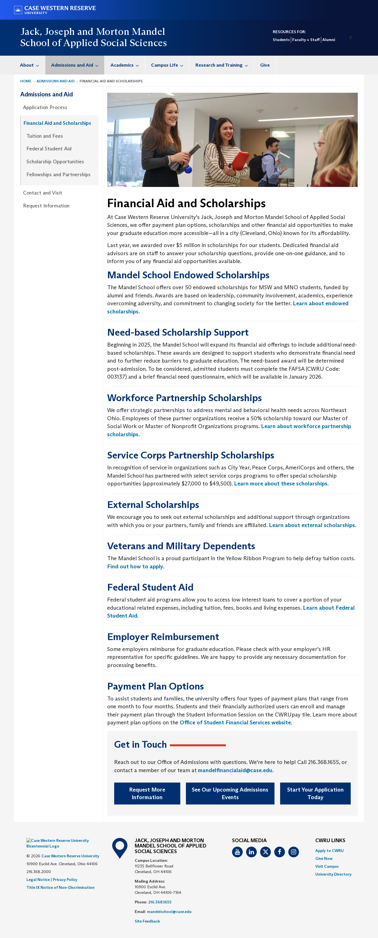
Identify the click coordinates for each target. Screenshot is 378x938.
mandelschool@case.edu (169, 911)
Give (265, 65)
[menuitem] (29, 65)
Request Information (46, 206)
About (32, 65)
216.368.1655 (160, 902)
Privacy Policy (65, 871)
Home (26, 81)
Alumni (328, 39)
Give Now (323, 858)
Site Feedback (147, 921)
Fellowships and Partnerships (58, 174)
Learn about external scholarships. (312, 525)
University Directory (333, 874)
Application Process (45, 107)
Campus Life (170, 65)
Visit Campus (327, 866)
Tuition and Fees (44, 136)
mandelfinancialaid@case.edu (235, 770)
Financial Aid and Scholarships (57, 123)
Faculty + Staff (306, 39)
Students (281, 39)
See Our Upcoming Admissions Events (230, 793)
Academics (128, 65)
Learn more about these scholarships (280, 483)
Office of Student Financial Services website (235, 722)
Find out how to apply (135, 566)
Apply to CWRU (329, 850)
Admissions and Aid (77, 65)
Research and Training (224, 65)
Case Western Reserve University (70, 847)
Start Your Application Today (315, 793)
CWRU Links (330, 841)
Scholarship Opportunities (55, 162)
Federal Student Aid (48, 149)
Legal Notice (38, 871)
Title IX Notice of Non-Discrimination (60, 879)
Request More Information (147, 793)
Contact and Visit (42, 193)
